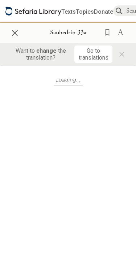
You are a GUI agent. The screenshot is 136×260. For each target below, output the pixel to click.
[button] (105, 32)
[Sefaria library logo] (33, 11)
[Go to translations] (93, 54)
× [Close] (15, 32)
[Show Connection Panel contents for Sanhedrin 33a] (68, 33)
